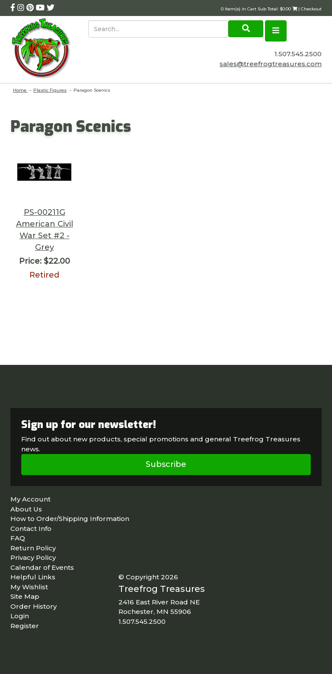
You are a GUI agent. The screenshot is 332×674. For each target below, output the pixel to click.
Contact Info (30, 528)
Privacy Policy (33, 557)
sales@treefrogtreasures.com (271, 64)
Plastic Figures (50, 90)
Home (20, 90)
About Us (26, 509)
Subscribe (166, 464)
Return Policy (33, 548)
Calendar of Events (42, 567)
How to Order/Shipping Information (69, 518)
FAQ (17, 538)
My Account (30, 499)
